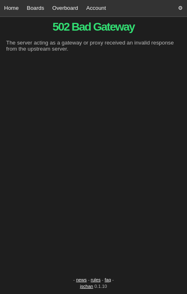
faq (108, 279)
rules (96, 279)
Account (96, 8)
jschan (86, 286)
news (81, 279)
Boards (35, 8)
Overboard (65, 8)
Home (11, 8)
